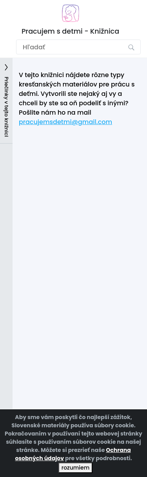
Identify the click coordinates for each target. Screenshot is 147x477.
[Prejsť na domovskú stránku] (70, 13)
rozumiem (75, 468)
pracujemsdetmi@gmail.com (65, 121)
